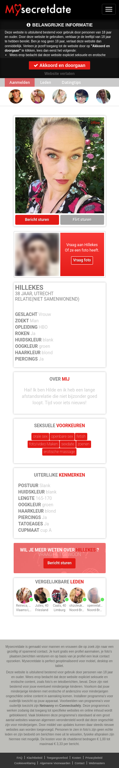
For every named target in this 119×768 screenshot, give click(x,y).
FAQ (20, 757)
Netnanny (47, 705)
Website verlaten (59, 73)
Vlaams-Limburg (27, 610)
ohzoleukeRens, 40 (82, 605)
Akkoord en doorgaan (59, 65)
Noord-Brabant (79, 610)
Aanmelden (20, 82)
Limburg (59, 610)
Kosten (76, 757)
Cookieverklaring (25, 763)
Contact (79, 763)
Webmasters (97, 763)
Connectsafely (70, 705)
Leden (45, 82)
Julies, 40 (41, 605)
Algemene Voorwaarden (55, 763)
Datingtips (71, 82)
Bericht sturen (37, 219)
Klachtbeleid (34, 757)
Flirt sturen (82, 219)
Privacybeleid (93, 757)
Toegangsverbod (57, 757)
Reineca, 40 (24, 605)
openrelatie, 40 (97, 605)
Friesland (41, 610)
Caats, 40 (59, 605)
